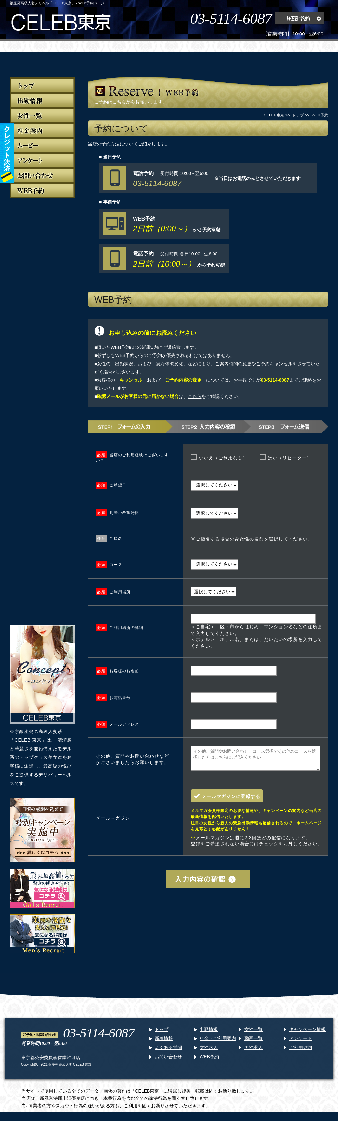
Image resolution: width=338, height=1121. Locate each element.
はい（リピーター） (290, 457)
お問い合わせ (168, 1060)
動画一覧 (253, 1042)
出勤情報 (209, 1033)
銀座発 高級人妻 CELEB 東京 (69, 1068)
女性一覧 (253, 1033)
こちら (195, 396)
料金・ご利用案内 (218, 1042)
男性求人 (253, 1051)
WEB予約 (297, 18)
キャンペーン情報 (307, 1033)
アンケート (300, 1042)
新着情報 (164, 1042)
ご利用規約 (300, 1051)
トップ (161, 1033)
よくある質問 (168, 1051)
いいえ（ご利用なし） (223, 457)
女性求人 (209, 1051)
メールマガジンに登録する (231, 800)
